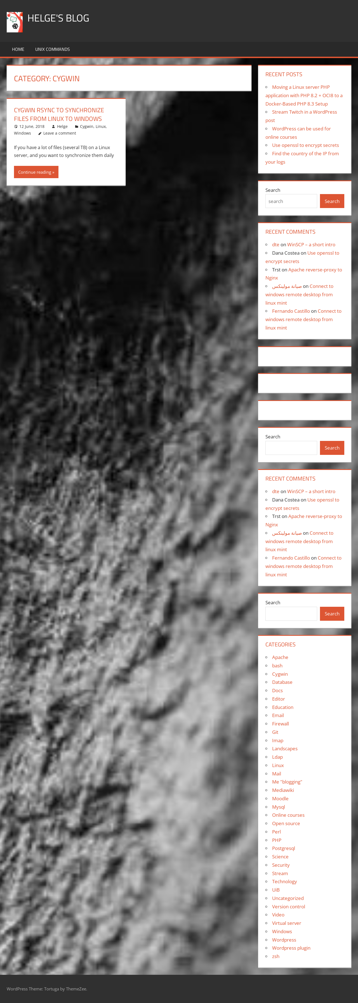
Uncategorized (288, 898)
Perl (276, 831)
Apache (280, 657)
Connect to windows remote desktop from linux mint (299, 294)
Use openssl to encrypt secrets (305, 145)
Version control (288, 906)
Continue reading (34, 172)
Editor (278, 699)
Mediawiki (283, 790)
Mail (276, 773)
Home (18, 49)
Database (282, 682)
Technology (284, 881)
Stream (280, 873)
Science (280, 856)
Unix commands (52, 49)
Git (275, 732)
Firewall (280, 723)
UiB (276, 890)
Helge (62, 126)
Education (282, 707)
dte (275, 244)
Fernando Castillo (291, 311)
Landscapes (285, 748)
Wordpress (284, 940)
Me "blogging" (287, 781)
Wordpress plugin (291, 948)
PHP (276, 840)
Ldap (277, 757)
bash (277, 665)
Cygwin (86, 126)
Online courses (288, 815)
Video (278, 914)
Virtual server (286, 923)
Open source (286, 823)
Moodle (280, 798)
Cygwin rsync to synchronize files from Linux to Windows (59, 114)
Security (281, 865)
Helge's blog (58, 17)
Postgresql (283, 848)
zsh (275, 956)
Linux (101, 126)
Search (272, 190)
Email (278, 715)
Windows (22, 133)
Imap (277, 740)
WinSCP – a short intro (311, 244)
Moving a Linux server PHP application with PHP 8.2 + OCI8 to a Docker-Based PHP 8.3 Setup (304, 95)
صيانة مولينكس (287, 286)
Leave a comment (59, 133)
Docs (277, 690)
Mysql (278, 807)
